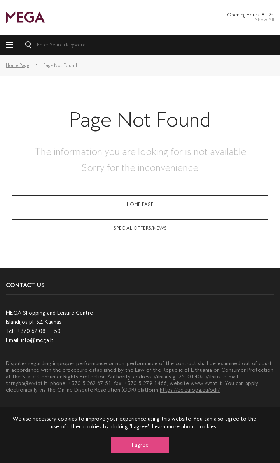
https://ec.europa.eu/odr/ (190, 390)
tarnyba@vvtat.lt (26, 383)
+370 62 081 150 (39, 331)
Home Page (17, 65)
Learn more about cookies (184, 426)
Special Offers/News (140, 228)
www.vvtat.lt (206, 383)
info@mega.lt (37, 340)
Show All (264, 20)
